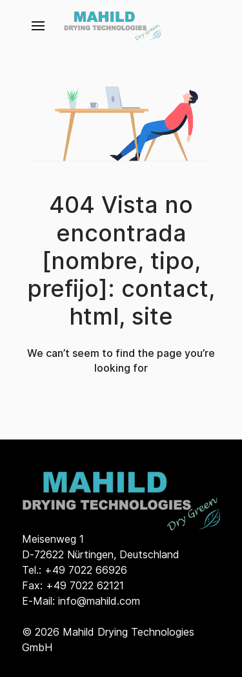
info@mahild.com (99, 600)
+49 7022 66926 (86, 569)
